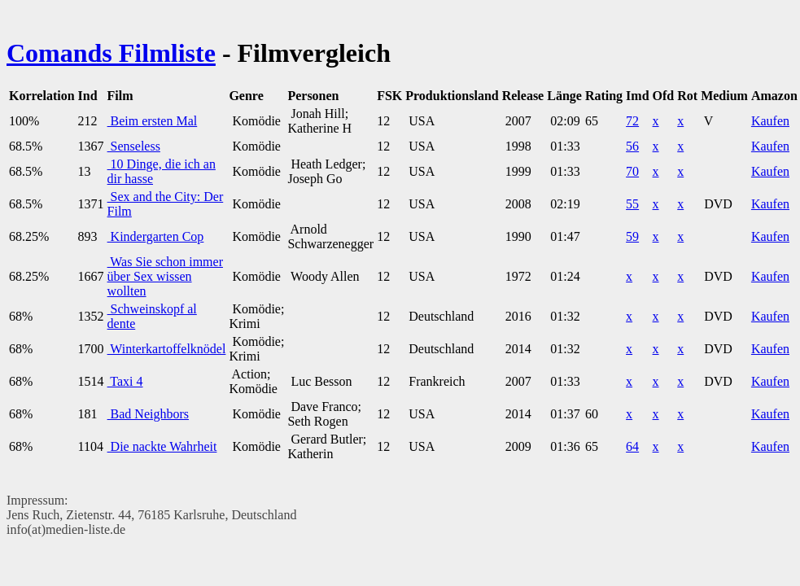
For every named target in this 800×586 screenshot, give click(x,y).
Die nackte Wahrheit (162, 446)
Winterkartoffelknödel (166, 349)
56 (632, 146)
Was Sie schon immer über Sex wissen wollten (165, 276)
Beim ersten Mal (152, 121)
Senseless (133, 146)
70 (632, 171)
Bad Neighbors (148, 414)
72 (632, 121)
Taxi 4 (125, 381)
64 (632, 446)
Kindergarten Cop (155, 236)
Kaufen (770, 121)
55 (632, 204)
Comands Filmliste (111, 53)
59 (632, 236)
